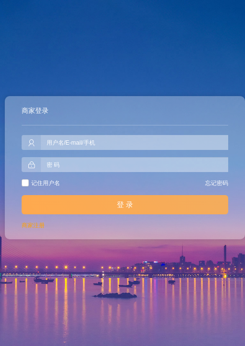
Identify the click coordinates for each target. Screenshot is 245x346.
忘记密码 (216, 183)
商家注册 (33, 225)
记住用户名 (45, 183)
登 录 (125, 204)
